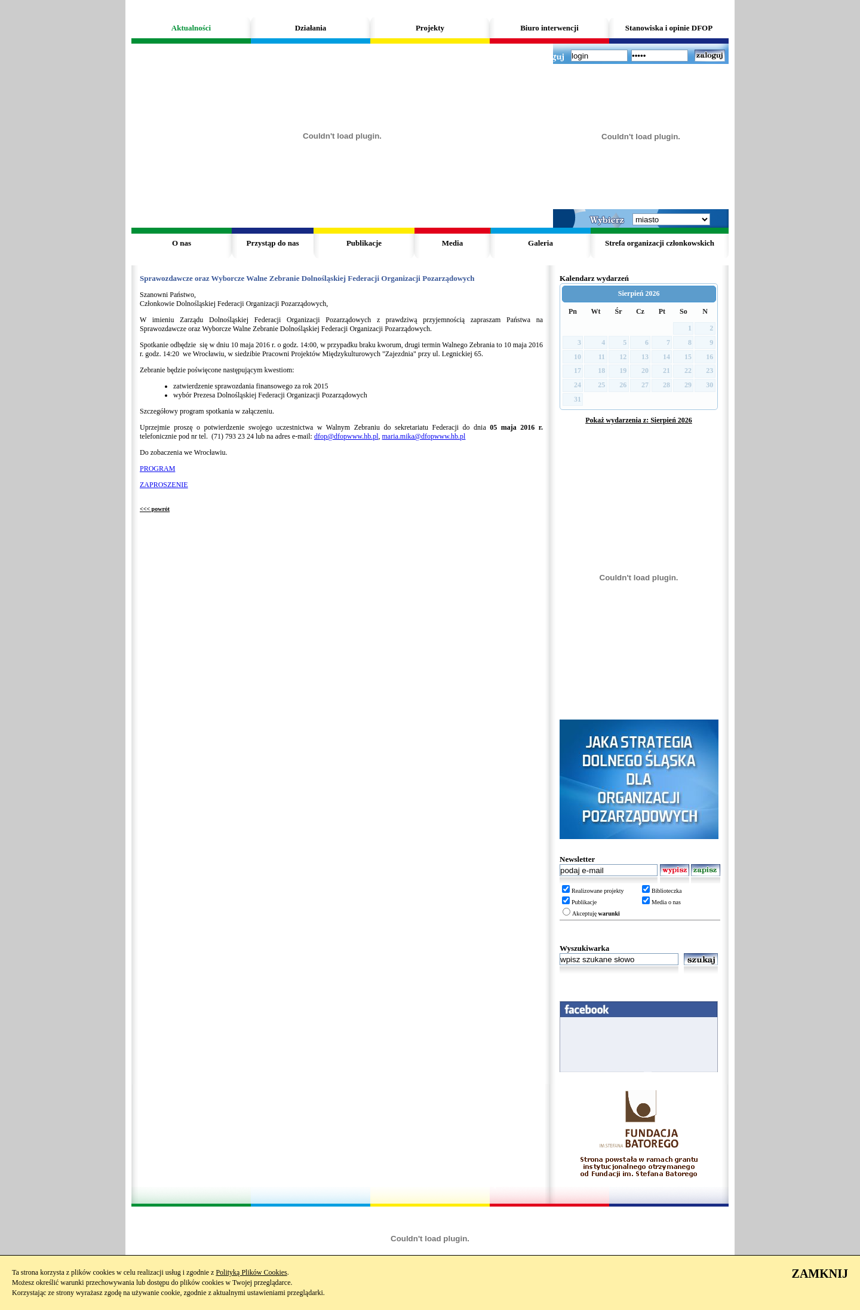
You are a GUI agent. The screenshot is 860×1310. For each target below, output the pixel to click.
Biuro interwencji (549, 27)
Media (452, 242)
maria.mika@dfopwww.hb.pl (424, 436)
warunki (609, 913)
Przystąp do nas (272, 242)
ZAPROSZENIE (164, 484)
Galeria (540, 242)
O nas (181, 242)
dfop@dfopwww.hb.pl (346, 436)
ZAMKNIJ (820, 1273)
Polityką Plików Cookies (251, 1272)
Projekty (430, 27)
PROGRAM (157, 468)
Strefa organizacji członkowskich (659, 242)
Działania (311, 27)
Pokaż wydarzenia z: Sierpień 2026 (638, 420)
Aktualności (191, 27)
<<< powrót (155, 509)
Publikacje (364, 242)
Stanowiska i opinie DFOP (668, 27)
